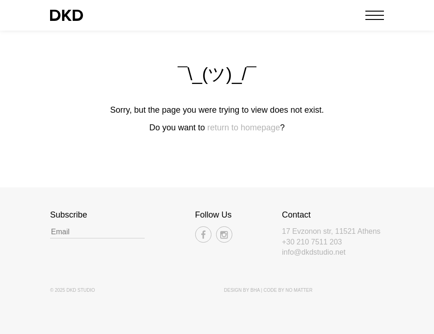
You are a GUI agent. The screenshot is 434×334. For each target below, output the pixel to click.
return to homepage (243, 127)
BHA (255, 290)
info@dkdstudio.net (313, 252)
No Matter (299, 290)
